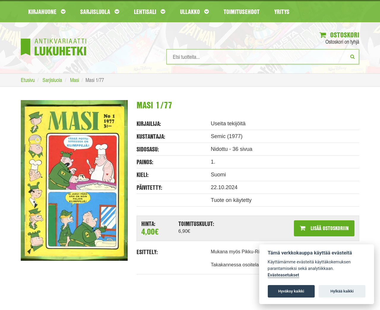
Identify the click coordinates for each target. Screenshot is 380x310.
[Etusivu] (53, 38)
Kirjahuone (46, 11)
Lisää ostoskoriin (324, 228)
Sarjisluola (99, 11)
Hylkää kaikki (342, 291)
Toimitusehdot (241, 11)
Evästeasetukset (283, 275)
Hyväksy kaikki (291, 291)
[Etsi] (352, 56)
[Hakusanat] (262, 56)
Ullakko (194, 11)
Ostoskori (339, 34)
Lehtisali (149, 11)
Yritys (281, 11)
